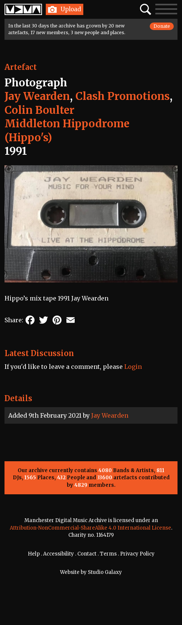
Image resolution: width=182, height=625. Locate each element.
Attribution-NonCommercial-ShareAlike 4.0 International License (90, 528)
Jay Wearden (109, 415)
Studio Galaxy (105, 572)
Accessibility (58, 554)
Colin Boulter (39, 110)
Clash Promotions (122, 96)
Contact (86, 554)
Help (34, 554)
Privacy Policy (137, 554)
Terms (108, 554)
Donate (161, 26)
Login (133, 366)
